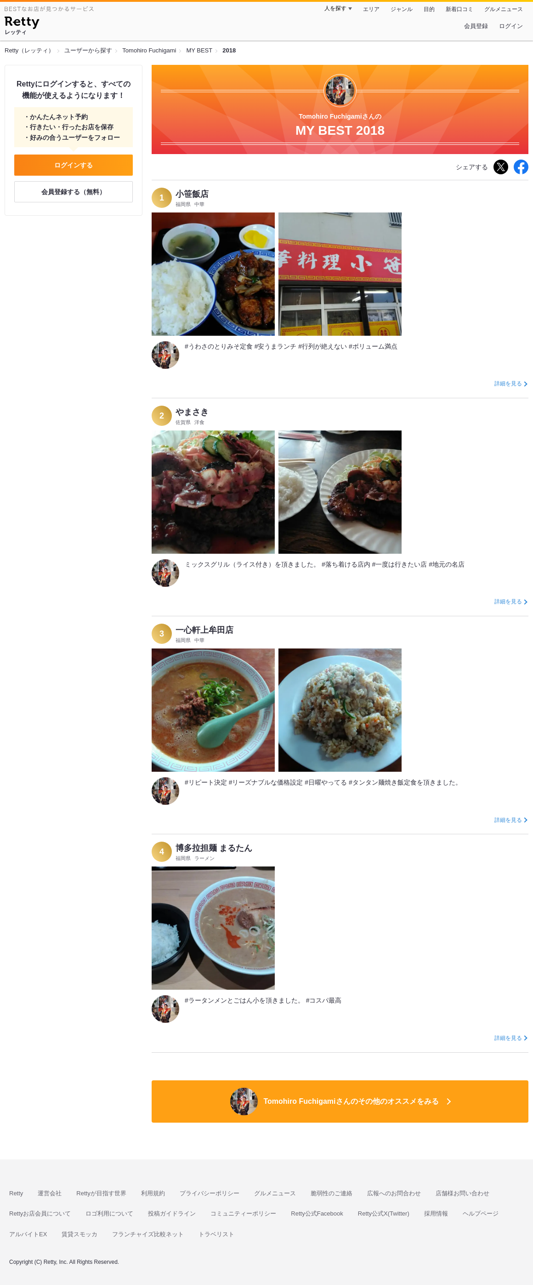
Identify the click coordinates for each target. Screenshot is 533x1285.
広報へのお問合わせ (394, 1193)
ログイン (511, 26)
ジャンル (402, 9)
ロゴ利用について (109, 1213)
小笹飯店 (192, 194)
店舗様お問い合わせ (462, 1193)
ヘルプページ (481, 1213)
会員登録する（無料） (73, 191)
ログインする (73, 165)
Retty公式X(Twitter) (383, 1213)
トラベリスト (216, 1234)
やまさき (192, 412)
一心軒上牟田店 (204, 630)
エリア (371, 9)
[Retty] (22, 24)
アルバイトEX (28, 1234)
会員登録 (476, 26)
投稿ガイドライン (172, 1213)
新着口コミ (459, 9)
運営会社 (50, 1193)
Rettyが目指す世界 (101, 1193)
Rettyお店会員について (40, 1213)
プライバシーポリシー (209, 1193)
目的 (429, 9)
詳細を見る (508, 383)
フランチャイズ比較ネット (148, 1234)
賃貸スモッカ (79, 1234)
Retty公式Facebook (317, 1213)
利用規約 (153, 1193)
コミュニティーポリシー (243, 1213)
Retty (16, 1193)
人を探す (335, 8)
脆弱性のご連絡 (331, 1193)
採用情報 (436, 1213)
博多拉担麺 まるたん (214, 848)
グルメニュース (503, 9)
